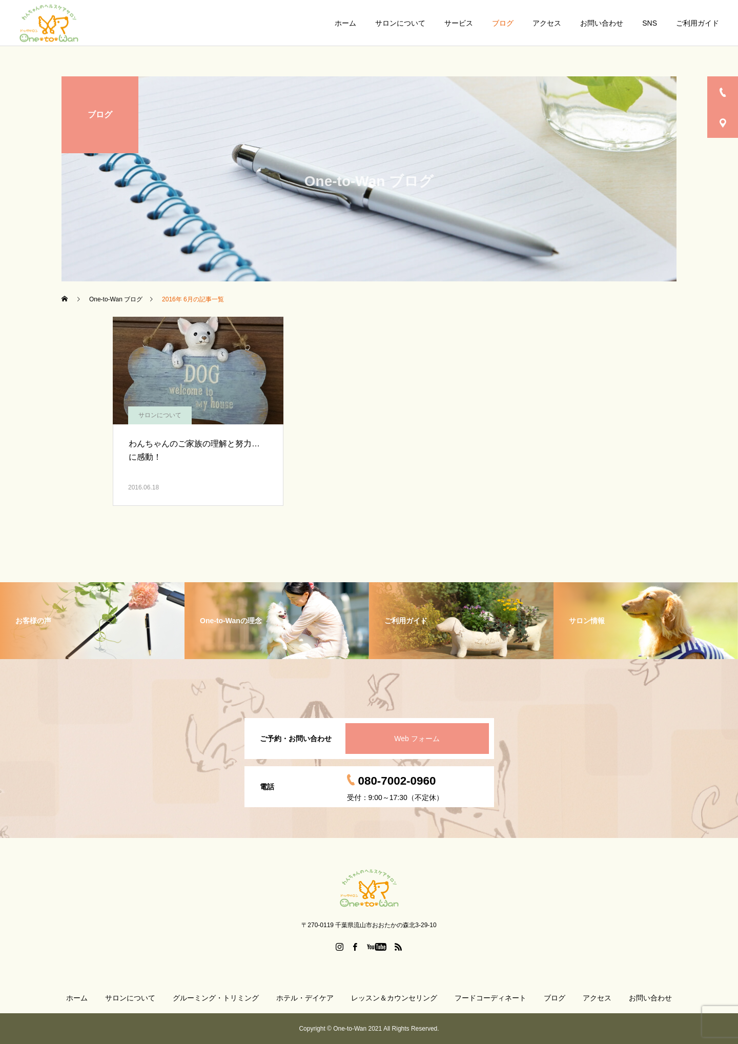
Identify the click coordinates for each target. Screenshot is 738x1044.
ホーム (345, 23)
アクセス (546, 23)
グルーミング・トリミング (216, 998)
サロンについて (400, 23)
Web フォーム (416, 738)
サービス (458, 23)
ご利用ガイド (697, 23)
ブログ (503, 23)
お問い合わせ (601, 23)
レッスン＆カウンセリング (394, 998)
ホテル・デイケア (305, 998)
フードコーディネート (490, 998)
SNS (649, 23)
